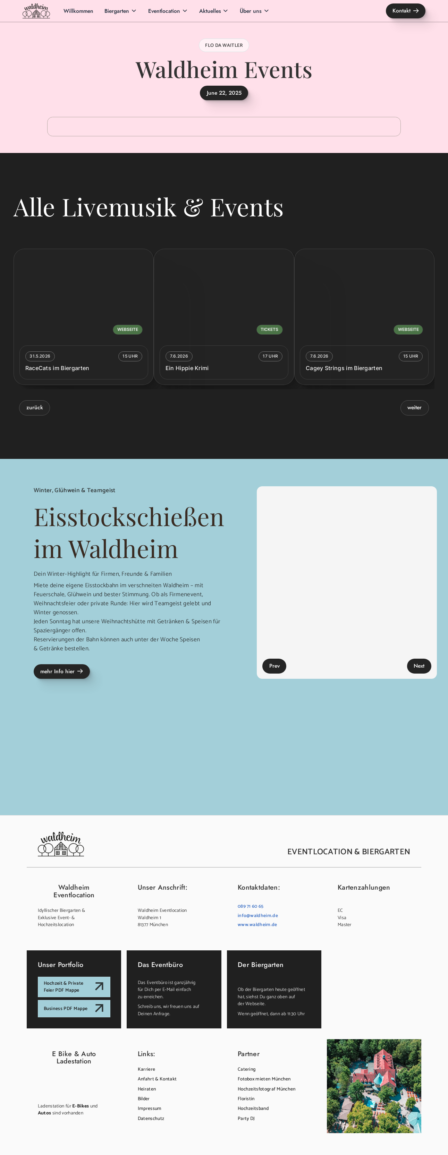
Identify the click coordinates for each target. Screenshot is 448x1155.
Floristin (246, 1099)
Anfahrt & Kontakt (157, 1079)
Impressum (150, 1108)
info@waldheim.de (258, 915)
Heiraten (147, 1089)
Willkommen (78, 11)
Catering (247, 1069)
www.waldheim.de (257, 925)
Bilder (144, 1099)
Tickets (269, 329)
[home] (36, 10)
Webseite (127, 329)
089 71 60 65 (251, 906)
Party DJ (246, 1118)
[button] (121, 11)
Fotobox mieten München (264, 1079)
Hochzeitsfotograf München (267, 1089)
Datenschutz (151, 1118)
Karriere (146, 1069)
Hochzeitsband (253, 1108)
